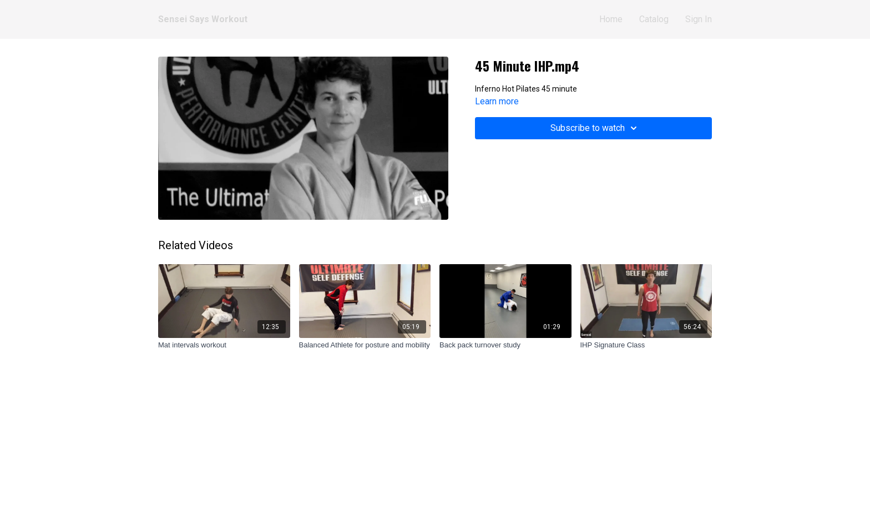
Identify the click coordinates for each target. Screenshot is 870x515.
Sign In (698, 19)
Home (611, 19)
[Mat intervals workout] (224, 345)
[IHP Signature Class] (646, 345)
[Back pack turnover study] (505, 345)
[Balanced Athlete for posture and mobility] (365, 345)
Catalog (654, 19)
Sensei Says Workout (202, 19)
